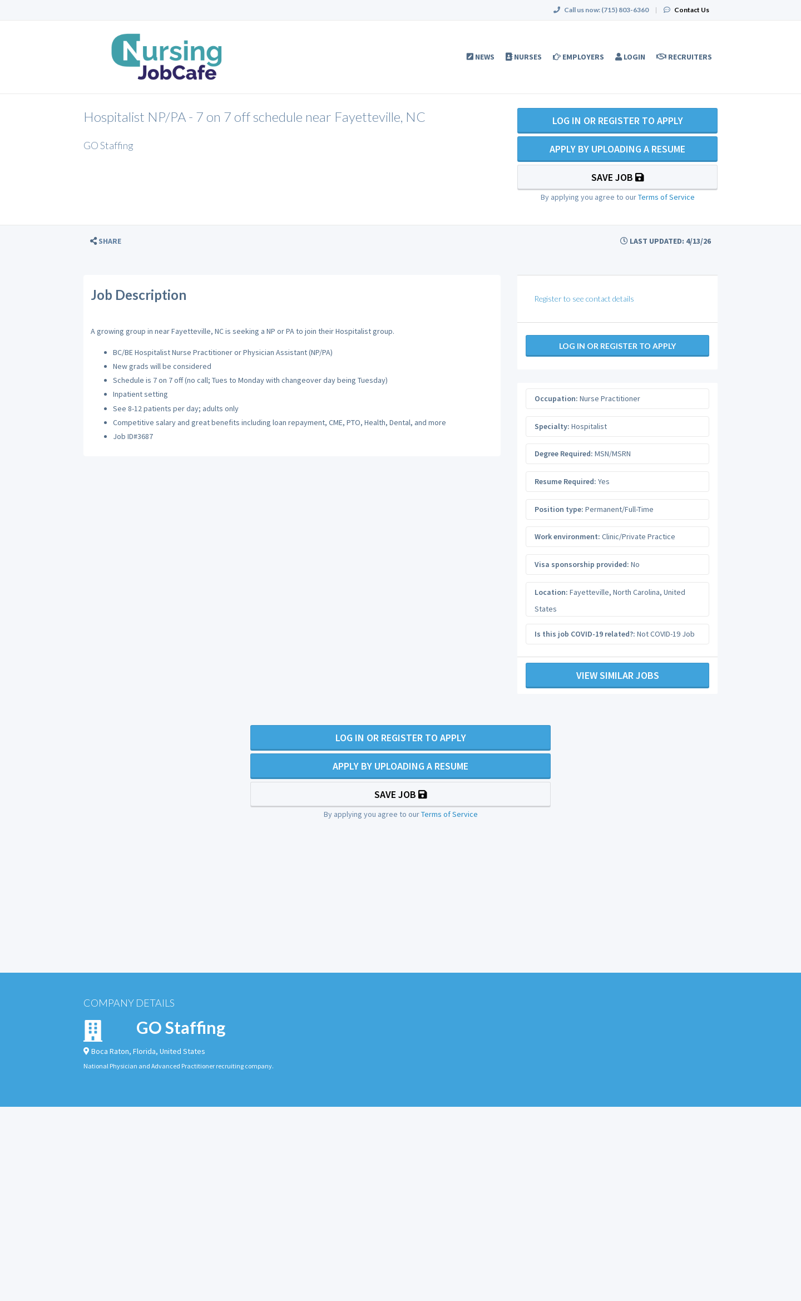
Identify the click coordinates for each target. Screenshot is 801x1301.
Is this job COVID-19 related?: (585, 634)
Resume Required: (565, 481)
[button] (105, 241)
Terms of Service (666, 197)
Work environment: (567, 536)
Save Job (617, 177)
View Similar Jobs (617, 675)
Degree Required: (564, 454)
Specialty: (552, 426)
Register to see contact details (584, 298)
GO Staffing (180, 1027)
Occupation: (556, 398)
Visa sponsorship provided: (582, 564)
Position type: (559, 509)
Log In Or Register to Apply (617, 120)
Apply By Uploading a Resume (617, 148)
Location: (551, 592)
